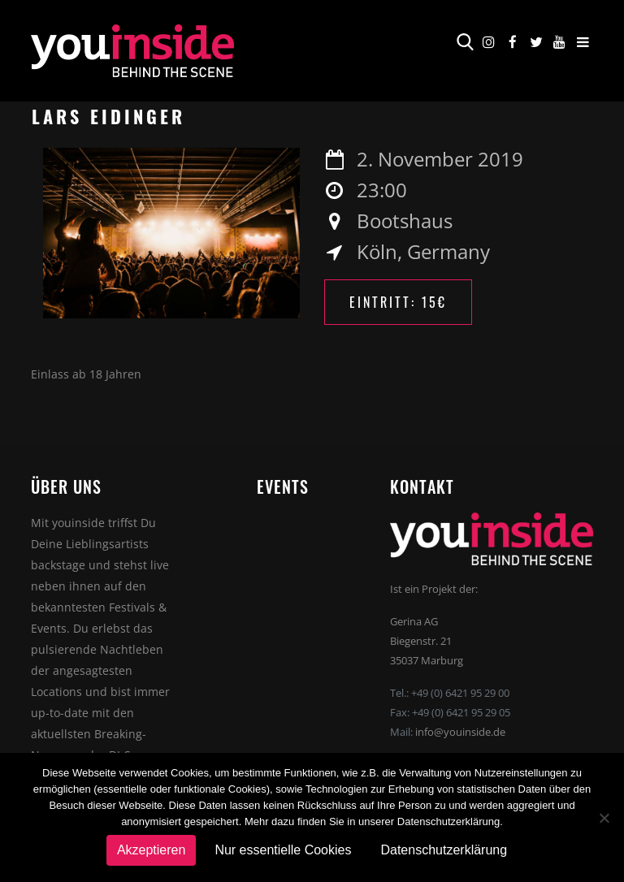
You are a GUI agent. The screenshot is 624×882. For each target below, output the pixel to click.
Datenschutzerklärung (443, 850)
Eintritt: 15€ (398, 302)
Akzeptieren (151, 850)
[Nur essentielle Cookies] (604, 818)
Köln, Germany (423, 251)
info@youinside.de (460, 731)
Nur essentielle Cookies (282, 850)
